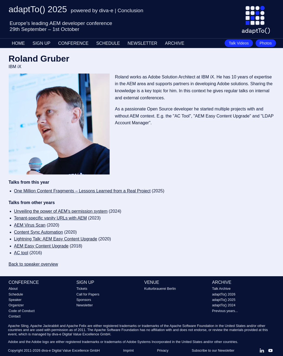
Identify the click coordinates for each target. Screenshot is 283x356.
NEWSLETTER (142, 43)
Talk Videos (239, 43)
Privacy (162, 350)
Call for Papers (88, 294)
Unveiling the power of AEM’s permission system (61, 211)
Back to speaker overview (33, 264)
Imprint (128, 350)
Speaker (15, 300)
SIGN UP (41, 43)
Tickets (82, 289)
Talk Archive (221, 289)
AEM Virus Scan (30, 225)
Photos (266, 43)
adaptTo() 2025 (224, 300)
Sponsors (84, 300)
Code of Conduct (22, 311)
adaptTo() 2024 (224, 305)
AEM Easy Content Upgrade (41, 246)
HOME (18, 43)
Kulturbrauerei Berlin (160, 289)
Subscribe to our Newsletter (213, 350)
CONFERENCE (73, 43)
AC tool (21, 252)
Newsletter (85, 305)
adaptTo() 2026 (224, 294)
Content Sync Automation (38, 232)
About (13, 289)
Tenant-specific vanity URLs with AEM (50, 218)
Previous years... (225, 311)
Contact (15, 316)
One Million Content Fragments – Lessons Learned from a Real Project (82, 191)
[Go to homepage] (258, 22)
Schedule (16, 294)
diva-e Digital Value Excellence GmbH (71, 350)
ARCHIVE (174, 43)
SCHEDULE (108, 43)
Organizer (16, 305)
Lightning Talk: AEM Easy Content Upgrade (55, 239)
